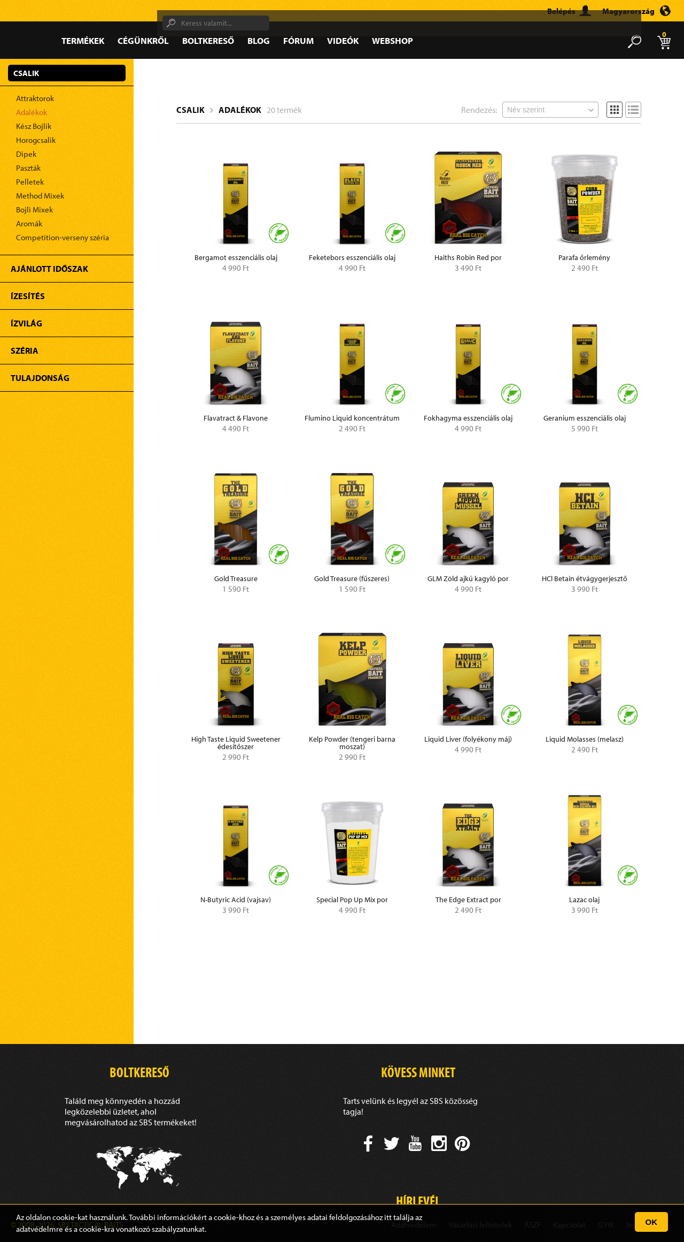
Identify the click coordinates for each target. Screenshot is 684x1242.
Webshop (392, 40)
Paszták (28, 168)
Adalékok (31, 112)
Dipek (26, 154)
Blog (258, 40)
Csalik (190, 109)
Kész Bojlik (33, 126)
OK (652, 1221)
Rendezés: (479, 109)
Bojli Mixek (34, 209)
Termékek (82, 40)
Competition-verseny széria (62, 237)
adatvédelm (36, 1229)
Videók (343, 40)
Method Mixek (40, 196)
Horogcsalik (36, 140)
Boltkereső (208, 40)
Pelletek (30, 182)
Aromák (29, 223)
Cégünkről (143, 40)
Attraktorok (35, 98)
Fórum (298, 40)
